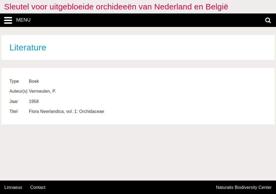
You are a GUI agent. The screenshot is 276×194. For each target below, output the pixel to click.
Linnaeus (13, 187)
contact (37, 187)
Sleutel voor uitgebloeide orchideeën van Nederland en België (116, 6)
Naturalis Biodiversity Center (244, 187)
